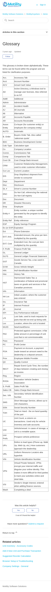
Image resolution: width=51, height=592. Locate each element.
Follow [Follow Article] (7, 56)
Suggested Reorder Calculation (17, 556)
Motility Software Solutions (13, 14)
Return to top (10, 532)
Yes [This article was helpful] (18, 510)
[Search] (26, 20)
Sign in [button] (43, 5)
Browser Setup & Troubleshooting (18, 561)
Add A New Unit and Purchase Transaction (22, 551)
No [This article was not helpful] (33, 510)
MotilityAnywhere (33, 14)
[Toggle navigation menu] (37, 5)
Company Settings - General (15, 566)
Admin (45, 14)
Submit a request (36, 524)
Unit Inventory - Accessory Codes (18, 546)
